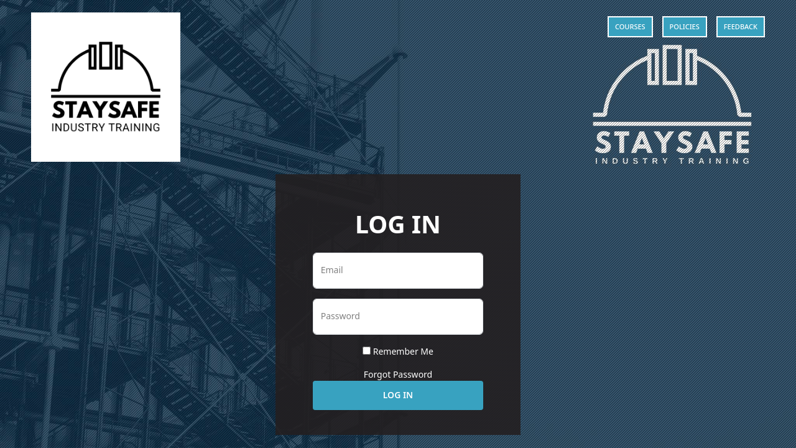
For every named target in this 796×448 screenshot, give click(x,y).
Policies (685, 26)
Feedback (740, 26)
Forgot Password (398, 374)
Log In (398, 395)
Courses (630, 26)
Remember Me (403, 351)
